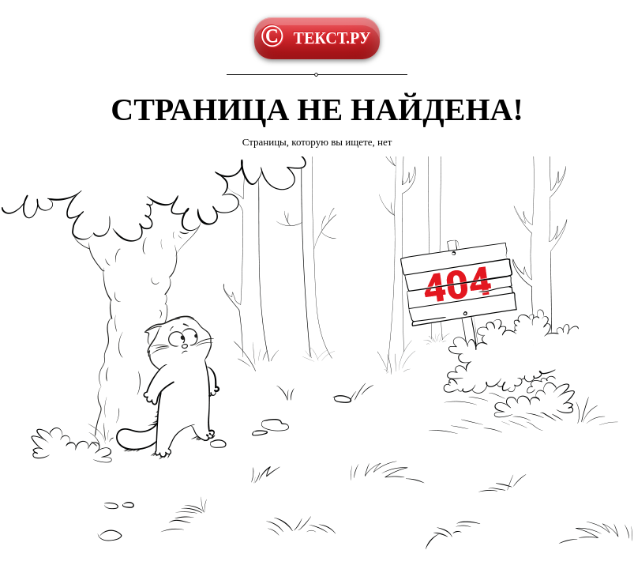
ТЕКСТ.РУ (332, 38)
